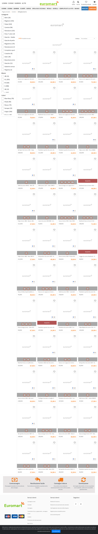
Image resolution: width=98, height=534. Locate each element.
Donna (10, 8)
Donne (11, 3)
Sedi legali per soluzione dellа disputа (59, 508)
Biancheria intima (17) (11, 60)
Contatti (29, 505)
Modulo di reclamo (55, 501)
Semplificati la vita (66, 8)
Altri (24, 3)
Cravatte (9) (8, 53)
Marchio (85, 8)
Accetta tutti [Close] (56, 531)
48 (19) (6, 76)
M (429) (6, 83)
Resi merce (30, 523)
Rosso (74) (7, 105)
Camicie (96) (8, 27)
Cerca (78, 3)
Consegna (29, 508)
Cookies (29, 517)
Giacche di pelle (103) (11, 40)
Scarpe (22, 8)
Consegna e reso (31, 501)
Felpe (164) (8, 24)
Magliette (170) (9, 44)
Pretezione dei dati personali (34, 520)
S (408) (6, 86)
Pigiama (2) (8, 70)
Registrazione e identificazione (57, 511)
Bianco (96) (8, 115)
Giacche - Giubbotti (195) (12, 37)
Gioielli (55, 8)
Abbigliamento (22, 12)
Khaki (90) (7, 102)
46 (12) (6, 89)
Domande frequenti (55, 514)
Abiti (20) (7, 18)
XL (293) (7, 79)
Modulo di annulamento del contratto (59, 505)
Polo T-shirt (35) (9, 34)
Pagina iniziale (6, 12)
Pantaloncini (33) (10, 47)
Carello (95, 3)
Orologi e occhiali (39, 8)
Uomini (4, 3)
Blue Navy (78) (9, 98)
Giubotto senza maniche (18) (13, 66)
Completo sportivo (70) (12, 50)
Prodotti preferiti (86, 3)
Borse (29, 8)
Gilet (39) (7, 57)
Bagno (77, 8)
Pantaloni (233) (9, 31)
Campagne (92, 8)
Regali (49, 8)
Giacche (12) (8, 63)
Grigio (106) (8, 111)
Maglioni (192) (9, 21)
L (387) (6, 92)
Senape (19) (8, 108)
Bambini (18, 3)
